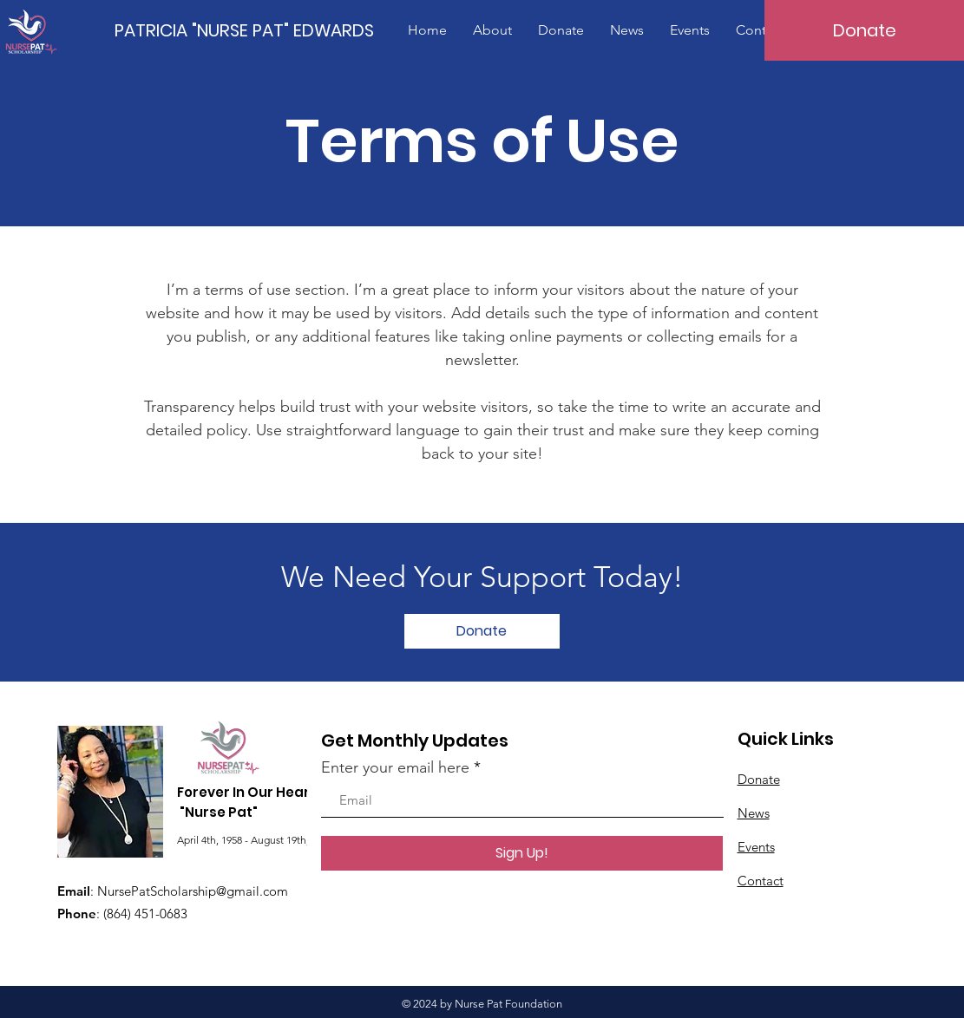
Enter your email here (395, 767)
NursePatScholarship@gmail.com (192, 891)
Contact (761, 880)
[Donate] (864, 30)
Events (756, 847)
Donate (759, 779)
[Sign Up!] (522, 853)
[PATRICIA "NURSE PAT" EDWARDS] (245, 29)
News (754, 813)
